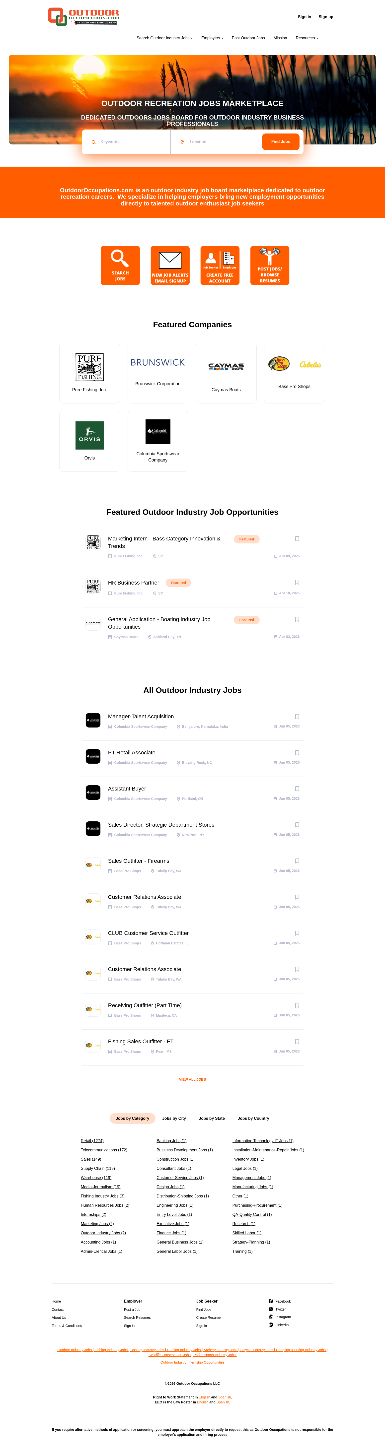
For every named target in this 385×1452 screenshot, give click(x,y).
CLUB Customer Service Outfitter (148, 933)
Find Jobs (280, 141)
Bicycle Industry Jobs (256, 1350)
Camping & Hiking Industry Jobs (301, 1350)
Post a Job (132, 1310)
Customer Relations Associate (144, 897)
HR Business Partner (133, 583)
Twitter (281, 1309)
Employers (210, 38)
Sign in (304, 17)
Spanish (224, 1397)
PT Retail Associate (131, 752)
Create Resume (208, 1318)
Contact (58, 1310)
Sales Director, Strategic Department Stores (161, 825)
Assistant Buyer (127, 789)
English (204, 1397)
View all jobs (192, 1079)
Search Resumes (137, 1318)
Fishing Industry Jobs (111, 1350)
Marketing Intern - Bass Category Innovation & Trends (164, 542)
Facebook (283, 1301)
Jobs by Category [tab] (132, 1118)
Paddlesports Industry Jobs (214, 1355)
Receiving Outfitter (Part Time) (145, 1005)
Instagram (283, 1317)
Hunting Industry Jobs (184, 1350)
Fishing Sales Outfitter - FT (141, 1041)
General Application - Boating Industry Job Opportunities (159, 623)
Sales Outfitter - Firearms (138, 861)
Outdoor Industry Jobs (74, 1350)
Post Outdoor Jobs (248, 38)
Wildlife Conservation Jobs (170, 1355)
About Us (59, 1318)
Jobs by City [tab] (174, 1118)
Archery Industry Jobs (220, 1350)
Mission (280, 38)
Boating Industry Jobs (147, 1350)
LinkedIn (282, 1325)
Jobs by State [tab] (212, 1118)
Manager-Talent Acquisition (141, 716)
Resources (305, 38)
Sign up (326, 17)
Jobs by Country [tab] (253, 1118)
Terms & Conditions (67, 1326)
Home (56, 1301)
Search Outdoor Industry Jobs (163, 38)
